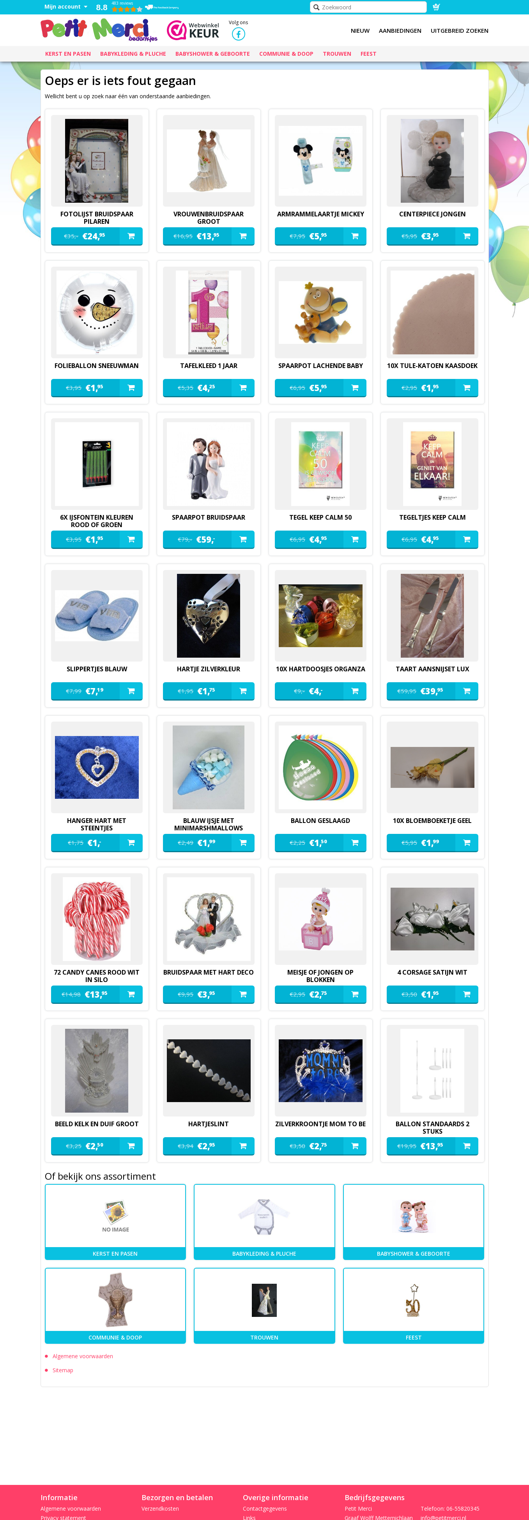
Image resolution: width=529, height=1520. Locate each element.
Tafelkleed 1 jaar (208, 365)
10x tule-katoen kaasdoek (432, 365)
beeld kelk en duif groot (97, 1124)
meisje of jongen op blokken (320, 976)
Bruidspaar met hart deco (208, 972)
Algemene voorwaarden (83, 1356)
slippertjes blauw (97, 669)
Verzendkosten (160, 1508)
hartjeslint (208, 1124)
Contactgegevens (265, 1508)
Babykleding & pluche (264, 1253)
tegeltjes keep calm (432, 517)
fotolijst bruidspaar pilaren (96, 218)
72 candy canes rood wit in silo (97, 976)
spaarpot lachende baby (320, 365)
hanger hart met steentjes (96, 824)
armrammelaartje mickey (320, 214)
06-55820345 (462, 1508)
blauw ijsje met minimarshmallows (208, 824)
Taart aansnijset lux (432, 669)
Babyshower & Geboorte (413, 1253)
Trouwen (264, 1337)
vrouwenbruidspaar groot (208, 218)
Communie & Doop (115, 1337)
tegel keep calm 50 (320, 517)
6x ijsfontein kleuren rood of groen (96, 521)
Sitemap (63, 1370)
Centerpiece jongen (432, 214)
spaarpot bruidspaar (208, 517)
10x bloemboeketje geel (432, 820)
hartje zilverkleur (208, 669)
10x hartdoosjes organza (320, 669)
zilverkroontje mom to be (320, 1124)
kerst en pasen (115, 1253)
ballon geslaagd (320, 820)
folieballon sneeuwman (97, 365)
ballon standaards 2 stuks (432, 1128)
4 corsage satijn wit (432, 972)
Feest (414, 1337)
